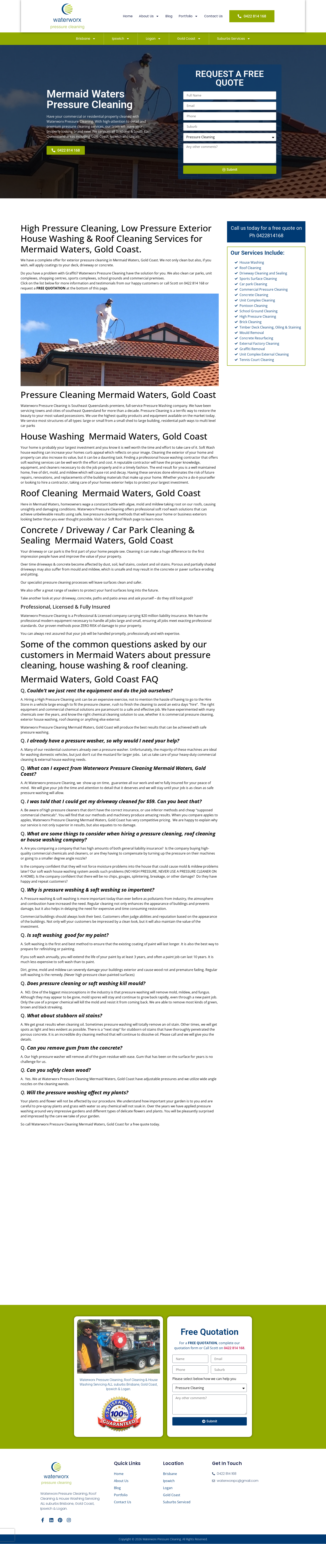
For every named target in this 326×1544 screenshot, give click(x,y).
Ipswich (121, 38)
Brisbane (86, 38)
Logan (153, 38)
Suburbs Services (233, 38)
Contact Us (215, 16)
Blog (170, 16)
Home (129, 16)
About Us (150, 16)
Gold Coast (189, 38)
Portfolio (189, 16)
